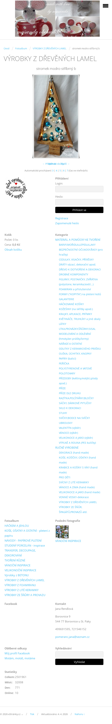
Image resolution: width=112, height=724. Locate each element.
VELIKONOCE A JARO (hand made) (79, 492)
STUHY (63, 413)
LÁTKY (62, 324)
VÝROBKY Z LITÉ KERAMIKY (21, 590)
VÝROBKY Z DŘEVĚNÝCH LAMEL (49, 48)
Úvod (6, 48)
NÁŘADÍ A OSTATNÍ (70, 343)
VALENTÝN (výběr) (70, 428)
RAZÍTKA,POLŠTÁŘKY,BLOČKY (76, 398)
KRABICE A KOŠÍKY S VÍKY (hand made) (78, 470)
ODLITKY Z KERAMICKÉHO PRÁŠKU (80, 348)
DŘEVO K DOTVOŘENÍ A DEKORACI (80, 269)
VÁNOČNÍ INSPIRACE (17, 565)
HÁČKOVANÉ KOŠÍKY (71, 304)
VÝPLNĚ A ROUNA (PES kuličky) (77, 442)
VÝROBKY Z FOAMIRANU (20, 585)
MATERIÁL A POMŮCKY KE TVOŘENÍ (77, 239)
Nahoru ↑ (80, 714)
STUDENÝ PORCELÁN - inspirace (25, 545)
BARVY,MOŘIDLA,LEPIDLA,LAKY (77, 244)
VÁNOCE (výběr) (68, 433)
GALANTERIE (66, 299)
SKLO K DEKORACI (70, 408)
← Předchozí (49, 163)
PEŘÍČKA (64, 363)
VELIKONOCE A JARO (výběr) (76, 437)
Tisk (32, 714)
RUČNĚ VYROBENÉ (67, 447)
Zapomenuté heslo (67, 223)
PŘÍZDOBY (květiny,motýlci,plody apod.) (78, 381)
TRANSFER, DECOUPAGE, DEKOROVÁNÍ (20, 553)
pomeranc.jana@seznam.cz (72, 637)
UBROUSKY (65, 423)
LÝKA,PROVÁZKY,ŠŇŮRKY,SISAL (77, 329)
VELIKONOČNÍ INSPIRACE (20, 570)
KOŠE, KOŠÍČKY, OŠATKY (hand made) (77, 460)
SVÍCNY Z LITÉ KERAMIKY (74, 482)
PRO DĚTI (64, 477)
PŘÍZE (62, 388)
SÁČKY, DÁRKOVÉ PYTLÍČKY (75, 403)
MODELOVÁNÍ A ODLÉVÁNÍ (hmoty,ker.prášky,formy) (75, 336)
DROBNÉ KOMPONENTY (73, 274)
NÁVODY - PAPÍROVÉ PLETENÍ (23, 540)
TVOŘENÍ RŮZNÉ (15, 560)
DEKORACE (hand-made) (74, 452)
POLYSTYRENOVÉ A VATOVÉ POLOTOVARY (75, 371)
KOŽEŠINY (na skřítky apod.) (76, 309)
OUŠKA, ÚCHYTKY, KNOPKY (75, 353)
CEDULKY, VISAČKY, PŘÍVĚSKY (76, 259)
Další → (65, 163)
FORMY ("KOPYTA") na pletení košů (80, 294)
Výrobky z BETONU (17, 575)
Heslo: (59, 196)
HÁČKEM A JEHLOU (17, 525)
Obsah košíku (13, 249)
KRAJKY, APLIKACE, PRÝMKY (75, 314)
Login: (59, 183)
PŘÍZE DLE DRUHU (70, 393)
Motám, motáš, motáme (20, 658)
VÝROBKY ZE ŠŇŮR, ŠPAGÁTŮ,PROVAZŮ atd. (73, 509)
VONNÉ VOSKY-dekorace (74, 497)
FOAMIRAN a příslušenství (75, 289)
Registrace (61, 218)
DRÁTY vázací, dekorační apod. (77, 264)
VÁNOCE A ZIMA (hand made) (77, 487)
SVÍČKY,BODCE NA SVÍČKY (74, 418)
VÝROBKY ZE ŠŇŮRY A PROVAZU (25, 595)
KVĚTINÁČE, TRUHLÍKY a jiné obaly (79, 319)
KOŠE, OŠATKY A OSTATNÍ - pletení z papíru (27, 533)
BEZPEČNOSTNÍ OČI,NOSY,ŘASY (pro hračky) (81, 252)
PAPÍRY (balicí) (67, 358)
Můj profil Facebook (17, 653)
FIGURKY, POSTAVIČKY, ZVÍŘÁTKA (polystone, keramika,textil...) (78, 282)
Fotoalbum (21, 48)
